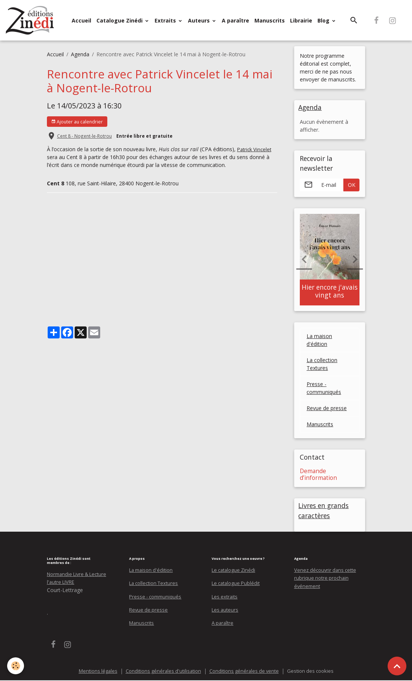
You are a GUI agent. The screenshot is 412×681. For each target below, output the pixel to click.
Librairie (301, 20)
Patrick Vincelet (255, 149)
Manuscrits (269, 20)
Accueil (81, 20)
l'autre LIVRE (62, 582)
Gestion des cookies (315, 671)
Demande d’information (318, 475)
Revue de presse (327, 408)
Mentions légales (92, 671)
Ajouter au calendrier (77, 122)
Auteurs (199, 20)
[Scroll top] (397, 666)
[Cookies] (16, 665)
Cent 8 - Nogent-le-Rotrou (84, 136)
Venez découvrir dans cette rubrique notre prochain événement (327, 578)
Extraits (166, 20)
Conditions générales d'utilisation (161, 671)
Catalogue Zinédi (120, 20)
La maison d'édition (319, 340)
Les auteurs (226, 610)
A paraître (235, 20)
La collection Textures (322, 364)
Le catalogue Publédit (238, 584)
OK (351, 185)
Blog (324, 20)
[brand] (31, 20)
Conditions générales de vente (246, 671)
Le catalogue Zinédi (235, 570)
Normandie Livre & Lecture (80, 575)
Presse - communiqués (324, 388)
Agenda (80, 54)
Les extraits (226, 597)
